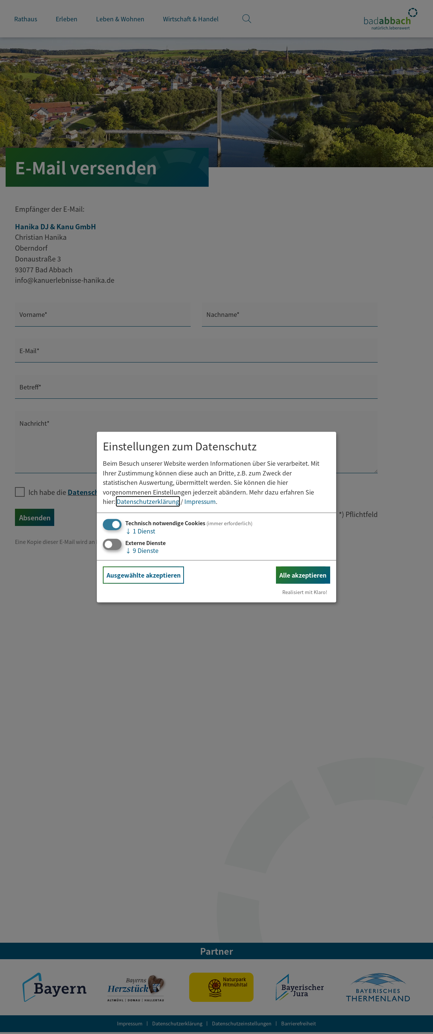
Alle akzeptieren (302, 574)
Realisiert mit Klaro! (304, 592)
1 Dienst (140, 530)
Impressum (200, 501)
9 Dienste (142, 550)
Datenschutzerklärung (148, 501)
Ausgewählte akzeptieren (144, 574)
